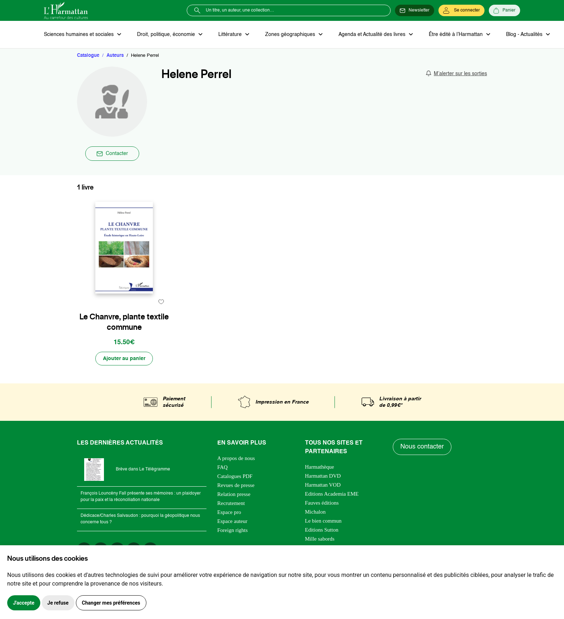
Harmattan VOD (323, 485)
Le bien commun (323, 521)
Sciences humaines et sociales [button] (79, 34)
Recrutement (231, 503)
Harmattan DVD (323, 476)
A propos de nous (236, 458)
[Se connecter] (461, 10)
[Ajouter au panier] (124, 358)
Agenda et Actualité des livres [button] (372, 34)
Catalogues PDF (235, 476)
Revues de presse (235, 485)
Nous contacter (422, 446)
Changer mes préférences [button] (111, 603)
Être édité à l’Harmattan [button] (456, 34)
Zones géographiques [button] (291, 34)
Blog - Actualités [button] (525, 34)
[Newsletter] (414, 10)
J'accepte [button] (24, 603)
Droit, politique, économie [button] (166, 34)
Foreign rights (232, 530)
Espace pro (229, 512)
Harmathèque (319, 467)
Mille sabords (320, 539)
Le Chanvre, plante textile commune (124, 321)
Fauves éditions (322, 503)
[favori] (160, 301)
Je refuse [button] (58, 603)
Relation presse (233, 494)
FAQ (222, 467)
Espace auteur (232, 521)
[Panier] (504, 10)
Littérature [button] (230, 34)
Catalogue (88, 55)
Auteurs (115, 55)
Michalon (315, 512)
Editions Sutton (321, 530)
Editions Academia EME (332, 494)
